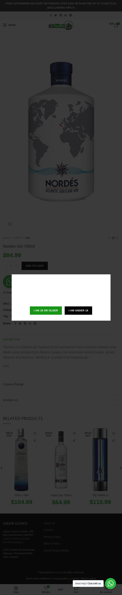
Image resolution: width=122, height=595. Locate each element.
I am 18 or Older (46, 310)
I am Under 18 (78, 310)
